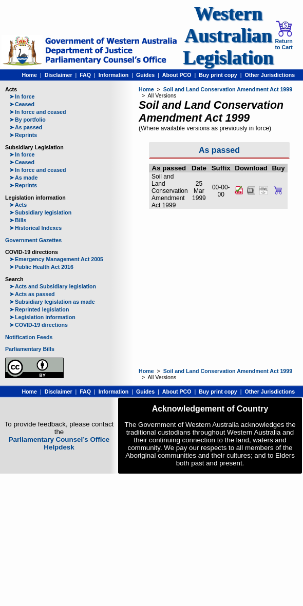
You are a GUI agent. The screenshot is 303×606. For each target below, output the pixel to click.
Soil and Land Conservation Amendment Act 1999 (227, 89)
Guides (145, 75)
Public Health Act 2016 (41, 267)
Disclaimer (58, 75)
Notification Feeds (28, 337)
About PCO (177, 75)
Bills (18, 220)
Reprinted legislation (39, 309)
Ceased (21, 104)
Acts (18, 205)
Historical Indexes (35, 228)
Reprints (23, 135)
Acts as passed (32, 294)
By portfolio (27, 119)
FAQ (85, 75)
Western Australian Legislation (228, 35)
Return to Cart (283, 35)
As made (23, 177)
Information (114, 75)
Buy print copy (218, 75)
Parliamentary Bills (29, 349)
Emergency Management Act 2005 (56, 259)
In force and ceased (37, 112)
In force (22, 96)
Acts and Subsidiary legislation (52, 286)
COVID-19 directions (38, 325)
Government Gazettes (33, 240)
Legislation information (42, 317)
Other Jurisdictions (269, 75)
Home (29, 75)
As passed (25, 127)
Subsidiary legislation (40, 212)
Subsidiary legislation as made (52, 302)
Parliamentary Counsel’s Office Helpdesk (59, 443)
